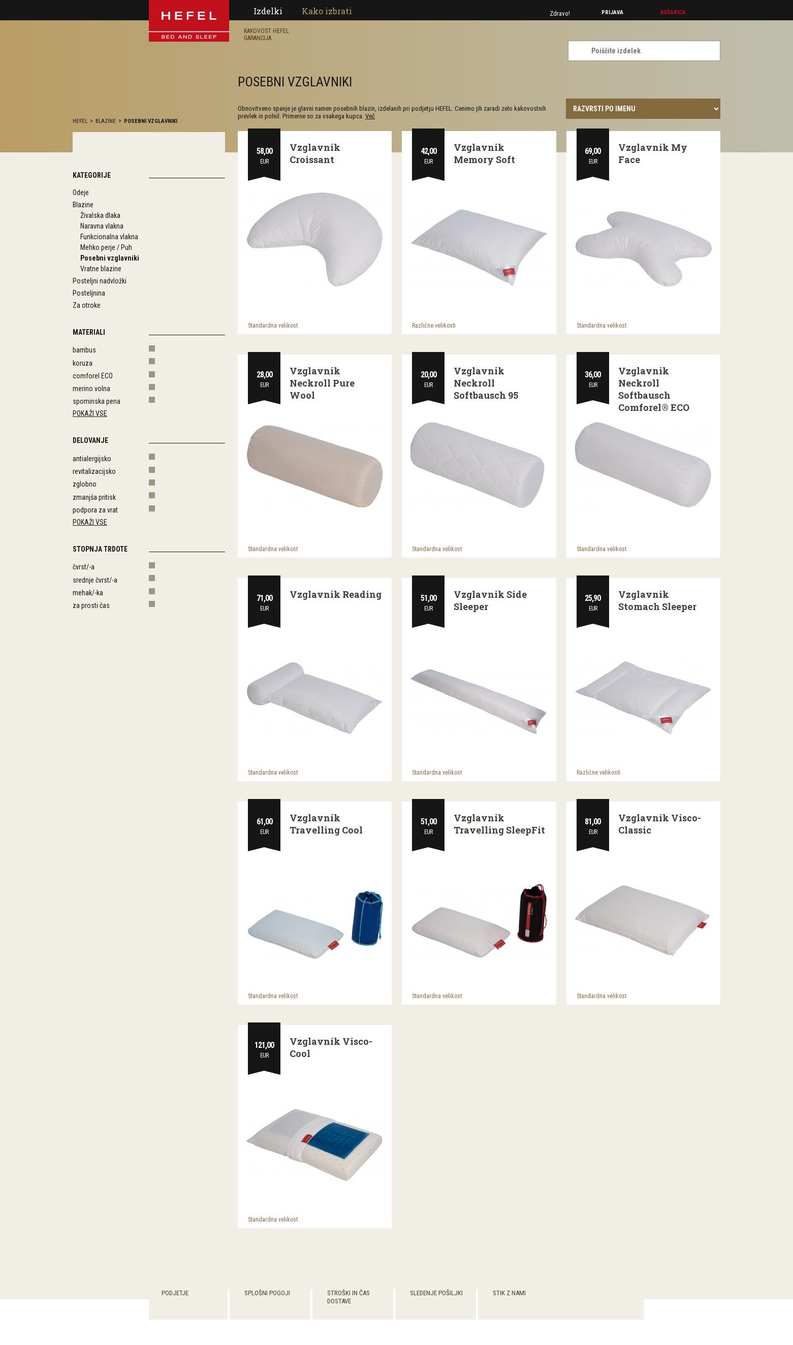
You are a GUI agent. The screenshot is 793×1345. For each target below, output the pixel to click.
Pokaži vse (90, 413)
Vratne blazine (100, 269)
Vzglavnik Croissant (315, 153)
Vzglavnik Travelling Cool (326, 824)
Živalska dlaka (100, 215)
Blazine (106, 121)
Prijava (612, 12)
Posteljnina (89, 293)
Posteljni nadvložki (99, 281)
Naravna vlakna (101, 226)
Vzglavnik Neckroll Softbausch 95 (486, 383)
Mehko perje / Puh (106, 247)
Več (370, 116)
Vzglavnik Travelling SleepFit (499, 824)
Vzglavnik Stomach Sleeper (657, 600)
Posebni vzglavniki (150, 121)
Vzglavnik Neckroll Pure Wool (322, 383)
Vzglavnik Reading (336, 594)
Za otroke (87, 305)
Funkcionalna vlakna (109, 237)
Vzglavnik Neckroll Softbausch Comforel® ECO (653, 389)
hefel (80, 121)
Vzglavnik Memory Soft (484, 153)
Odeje (81, 192)
